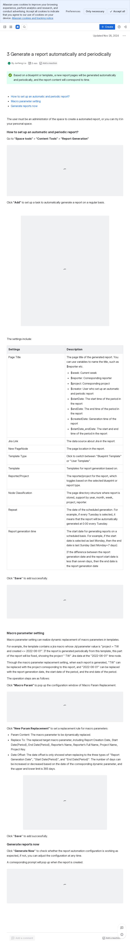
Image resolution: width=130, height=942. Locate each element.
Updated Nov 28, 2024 (106, 35)
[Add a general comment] (22, 938)
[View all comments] (122, 927)
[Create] (107, 27)
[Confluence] (17, 27)
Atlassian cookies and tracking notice (32, 18)
